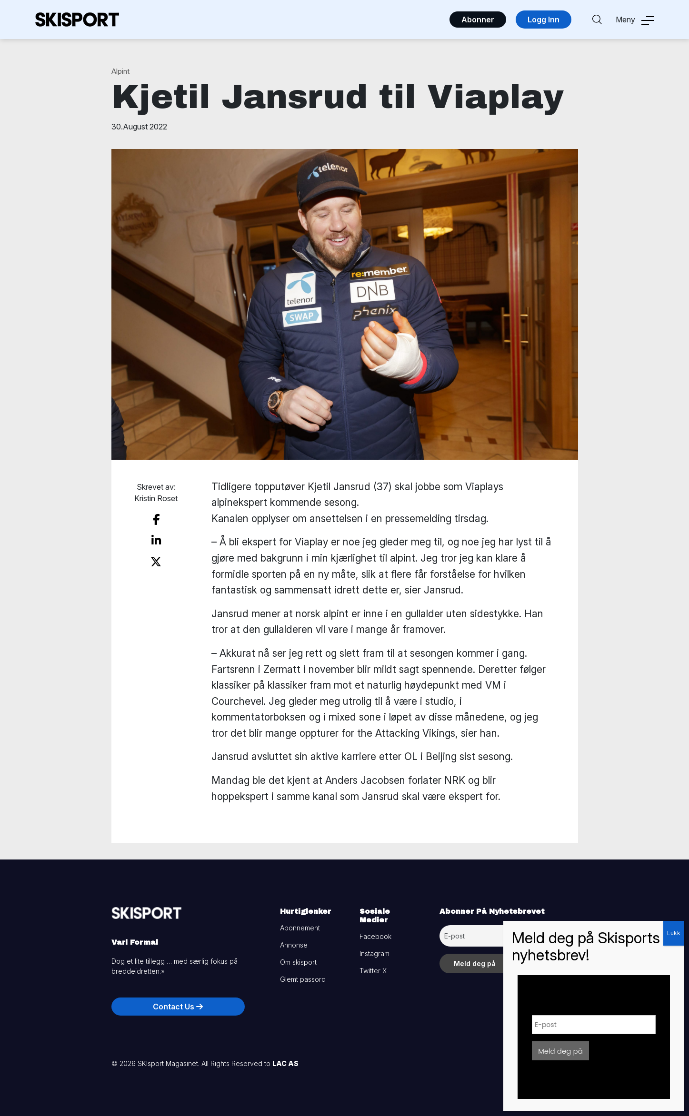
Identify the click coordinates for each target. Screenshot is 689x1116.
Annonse (294, 945)
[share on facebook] (156, 519)
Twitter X (373, 971)
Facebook (375, 936)
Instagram (374, 953)
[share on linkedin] (156, 540)
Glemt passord (303, 979)
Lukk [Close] (673, 933)
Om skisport (298, 962)
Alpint (120, 71)
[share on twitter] (155, 562)
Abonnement (300, 928)
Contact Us (178, 1006)
